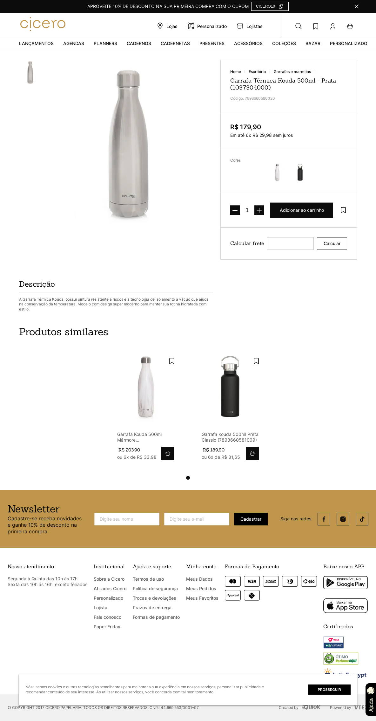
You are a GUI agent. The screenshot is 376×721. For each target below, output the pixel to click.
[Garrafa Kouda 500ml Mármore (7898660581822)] (146, 409)
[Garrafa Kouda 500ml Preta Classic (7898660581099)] (230, 409)
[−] (235, 210)
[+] (259, 210)
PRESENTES (212, 43)
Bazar (313, 43)
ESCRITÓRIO (257, 72)
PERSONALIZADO (348, 43)
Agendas (73, 43)
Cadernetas (175, 43)
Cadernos (139, 43)
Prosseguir (329, 689)
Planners (105, 43)
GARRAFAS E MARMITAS (292, 72)
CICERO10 (265, 6)
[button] (299, 26)
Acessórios (248, 43)
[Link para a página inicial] (239, 72)
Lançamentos (36, 43)
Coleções (284, 43)
